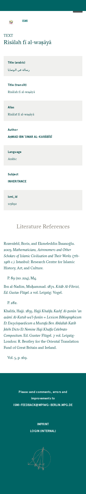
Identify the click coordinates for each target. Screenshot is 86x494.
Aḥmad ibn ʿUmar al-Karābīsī (30, 136)
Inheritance (17, 181)
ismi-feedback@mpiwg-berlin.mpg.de (42, 405)
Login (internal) (43, 431)
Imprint (43, 424)
